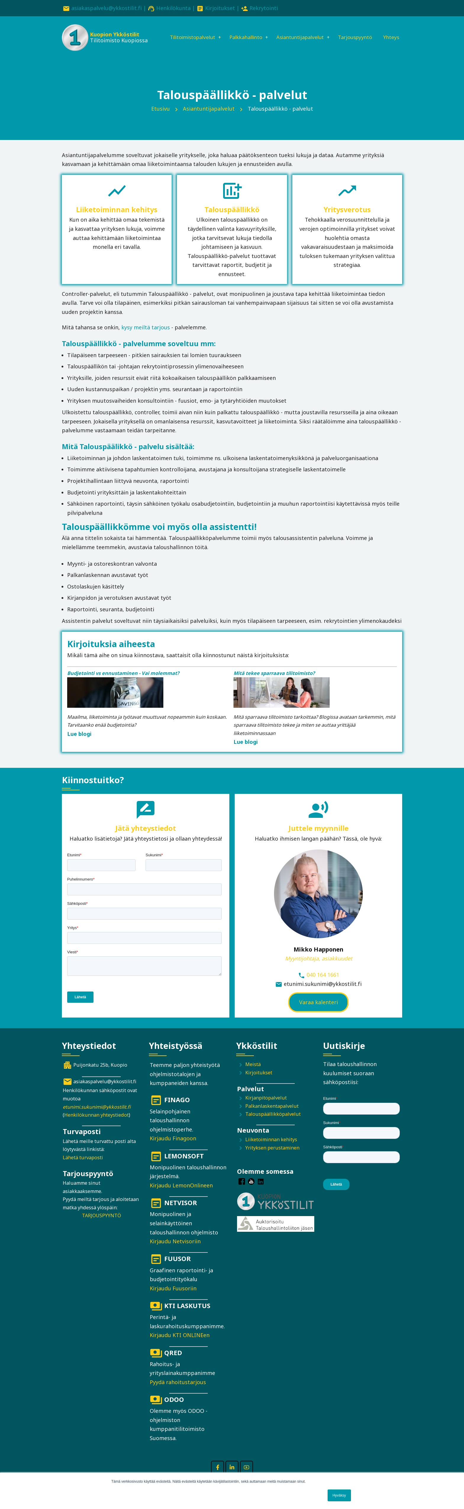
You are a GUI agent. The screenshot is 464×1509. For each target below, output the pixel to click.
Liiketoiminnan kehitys (271, 1148)
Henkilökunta (173, 8)
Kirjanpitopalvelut (266, 1106)
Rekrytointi (263, 8)
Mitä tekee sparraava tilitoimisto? (274, 681)
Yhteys (167, 51)
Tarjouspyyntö (358, 31)
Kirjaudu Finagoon (173, 1147)
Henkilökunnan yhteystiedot (96, 1123)
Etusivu (160, 117)
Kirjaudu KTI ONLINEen (180, 1343)
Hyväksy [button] (339, 1495)
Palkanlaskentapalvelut (272, 1114)
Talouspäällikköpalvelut (273, 1123)
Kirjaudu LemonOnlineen (181, 1193)
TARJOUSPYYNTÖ (101, 1224)
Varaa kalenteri (318, 1010)
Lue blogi (79, 742)
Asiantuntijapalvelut (300, 31)
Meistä (253, 1073)
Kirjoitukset (220, 8)
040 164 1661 (323, 983)
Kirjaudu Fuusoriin (173, 1296)
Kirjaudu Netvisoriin (175, 1249)
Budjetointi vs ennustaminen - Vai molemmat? (123, 681)
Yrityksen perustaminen (272, 1156)
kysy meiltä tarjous (145, 335)
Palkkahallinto (242, 31)
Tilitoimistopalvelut (184, 31)
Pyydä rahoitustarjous (178, 1390)
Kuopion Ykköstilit (114, 35)
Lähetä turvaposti (83, 1166)
